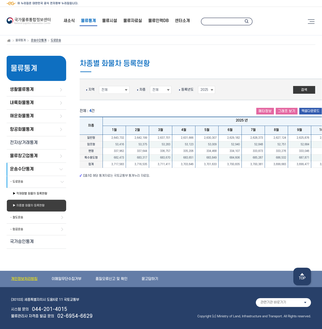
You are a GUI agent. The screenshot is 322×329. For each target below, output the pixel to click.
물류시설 (109, 21)
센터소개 (182, 21)
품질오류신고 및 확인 (111, 279)
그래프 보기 (286, 111)
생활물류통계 (22, 89)
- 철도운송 (16, 217)
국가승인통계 (22, 241)
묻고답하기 (150, 279)
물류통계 (88, 21)
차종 (142, 89)
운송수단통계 (22, 169)
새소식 (69, 21)
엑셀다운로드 (310, 111)
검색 (304, 90)
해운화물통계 (22, 116)
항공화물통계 (22, 129)
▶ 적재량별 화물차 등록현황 (30, 193)
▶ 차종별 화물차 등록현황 (29, 205)
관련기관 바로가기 (273, 302)
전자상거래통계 (24, 142)
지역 (91, 89)
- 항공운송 (16, 229)
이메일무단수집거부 (66, 279)
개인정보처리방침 (24, 279)
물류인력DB (158, 21)
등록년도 (187, 89)
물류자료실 (132, 21)
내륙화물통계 (22, 102)
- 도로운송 (16, 181)
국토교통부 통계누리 (127, 175)
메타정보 (265, 111)
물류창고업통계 (24, 155)
